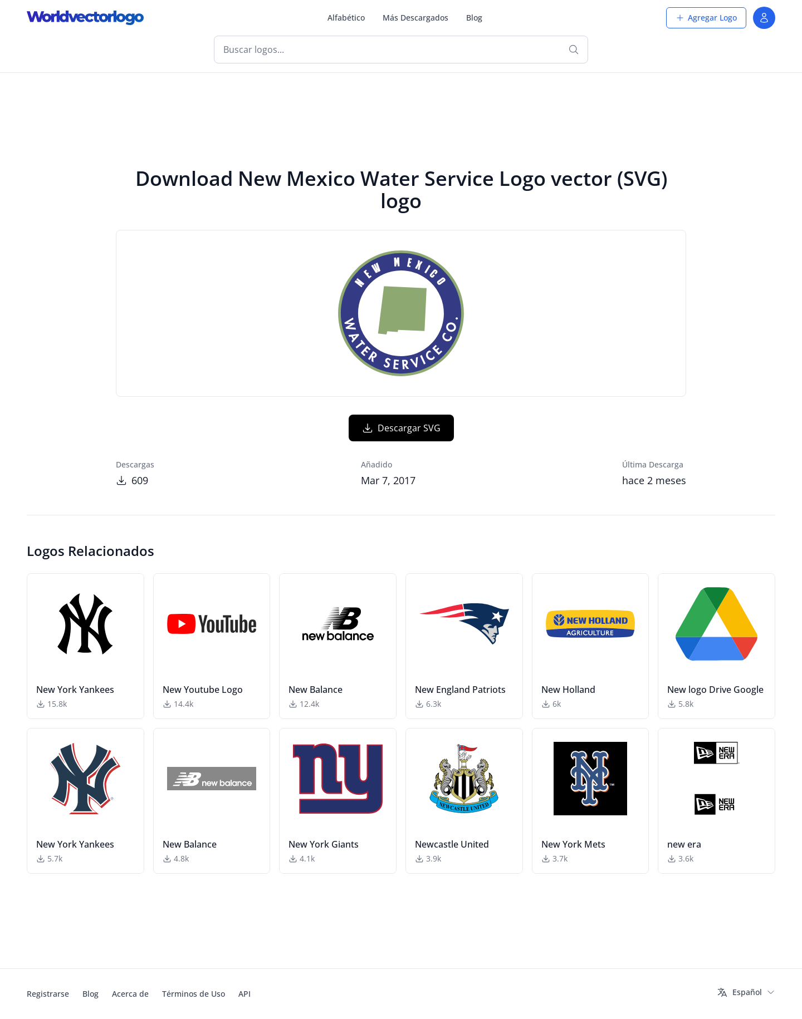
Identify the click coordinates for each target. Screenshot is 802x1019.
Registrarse (48, 993)
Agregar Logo (706, 17)
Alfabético (346, 17)
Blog (474, 17)
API (244, 993)
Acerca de (130, 993)
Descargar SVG (401, 428)
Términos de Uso (193, 993)
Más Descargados (415, 17)
